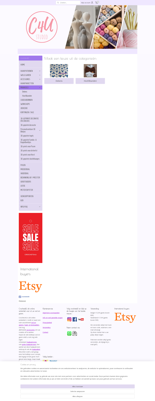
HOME (23, 64)
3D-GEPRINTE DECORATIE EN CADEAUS (30, 119)
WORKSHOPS (25, 104)
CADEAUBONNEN (26, 100)
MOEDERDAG (25, 169)
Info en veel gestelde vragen (53, 318)
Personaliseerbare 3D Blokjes (31, 130)
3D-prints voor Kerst (28, 154)
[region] (63, 392)
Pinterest (22, 301)
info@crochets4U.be (26, 369)
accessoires (31, 330)
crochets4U (24, 297)
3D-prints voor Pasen (28, 146)
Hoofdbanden (90, 81)
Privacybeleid (47, 323)
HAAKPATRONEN (31, 71)
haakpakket (36, 349)
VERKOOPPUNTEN (27, 196)
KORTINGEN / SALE (27, 112)
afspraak (32, 362)
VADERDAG (24, 173)
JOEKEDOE (24, 108)
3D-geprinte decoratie (28, 125)
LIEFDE (23, 186)
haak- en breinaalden (31, 325)
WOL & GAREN (31, 75)
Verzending (46, 327)
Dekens (59, 81)
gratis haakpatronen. (29, 344)
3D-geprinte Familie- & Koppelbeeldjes (29, 141)
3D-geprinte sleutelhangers (30, 159)
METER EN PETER (27, 190)
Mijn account (87, 2)
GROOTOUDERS (26, 181)
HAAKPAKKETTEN (27, 83)
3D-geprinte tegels (27, 136)
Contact (45, 332)
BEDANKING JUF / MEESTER (30, 177)
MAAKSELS (31, 87)
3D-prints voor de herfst (29, 150)
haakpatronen (32, 342)
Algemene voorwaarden (51, 313)
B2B (22, 200)
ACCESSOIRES (31, 79)
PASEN (23, 165)
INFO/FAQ (31, 207)
